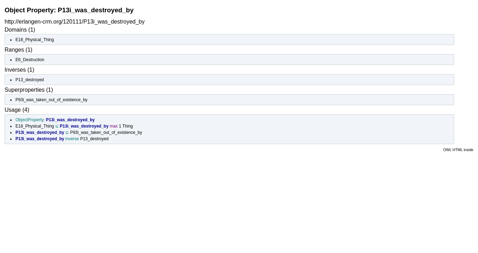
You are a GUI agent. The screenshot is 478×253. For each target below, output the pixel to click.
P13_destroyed (29, 79)
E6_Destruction (29, 59)
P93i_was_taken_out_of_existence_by (51, 99)
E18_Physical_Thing (34, 39)
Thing (127, 126)
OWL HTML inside (458, 150)
